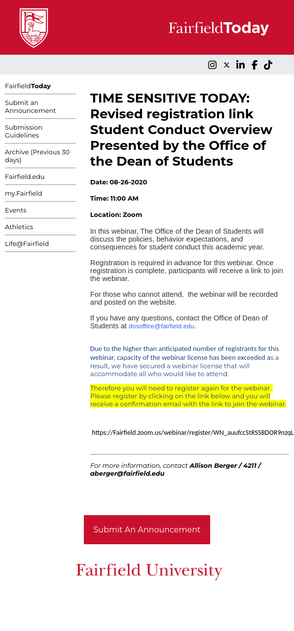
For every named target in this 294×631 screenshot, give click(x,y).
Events (16, 210)
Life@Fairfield (27, 243)
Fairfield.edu (25, 176)
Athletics (19, 227)
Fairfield (28, 86)
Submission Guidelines (23, 131)
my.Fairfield (23, 193)
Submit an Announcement (30, 106)
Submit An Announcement (147, 529)
